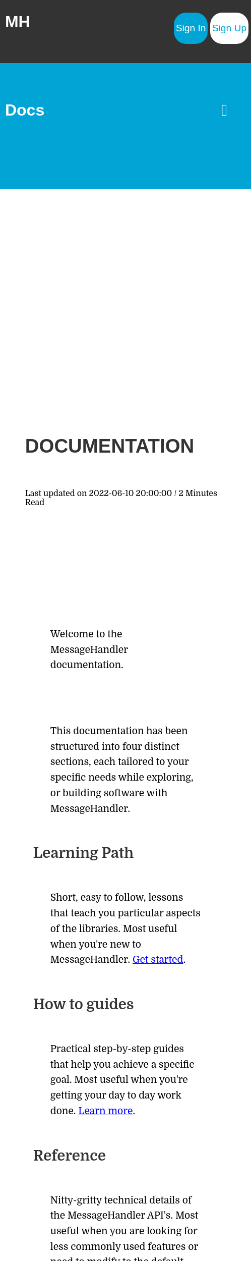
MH (17, 22)
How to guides (83, 1004)
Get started (158, 959)
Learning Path (83, 853)
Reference (69, 1155)
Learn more (105, 1111)
